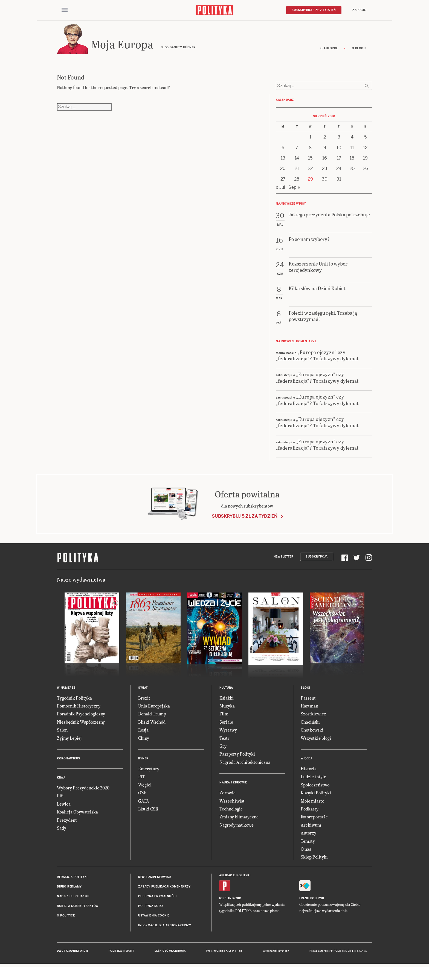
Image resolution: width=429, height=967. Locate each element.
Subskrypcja (317, 558)
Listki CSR (148, 810)
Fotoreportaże (314, 818)
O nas (306, 850)
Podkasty (309, 810)
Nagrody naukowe (236, 826)
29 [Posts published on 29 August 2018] (310, 181)
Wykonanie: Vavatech (276, 952)
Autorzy (308, 834)
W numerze (66, 689)
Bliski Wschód (152, 723)
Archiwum (311, 826)
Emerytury (148, 770)
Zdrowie (227, 794)
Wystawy (228, 731)
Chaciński (310, 723)
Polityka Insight (121, 952)
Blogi (305, 689)
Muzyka (227, 707)
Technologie (231, 810)
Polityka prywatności (157, 898)
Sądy (61, 829)
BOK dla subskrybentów (78, 907)
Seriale (226, 723)
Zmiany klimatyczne (239, 818)
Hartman (309, 707)
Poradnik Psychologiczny (81, 715)
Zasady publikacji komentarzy (164, 888)
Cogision (221, 952)
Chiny (143, 739)
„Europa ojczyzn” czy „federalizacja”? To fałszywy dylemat (317, 356)
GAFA (143, 802)
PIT (141, 778)
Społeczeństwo (315, 786)
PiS (60, 797)
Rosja (143, 731)
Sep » (294, 189)
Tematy (308, 842)
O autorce (329, 50)
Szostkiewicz (313, 715)
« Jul (280, 189)
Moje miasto (312, 802)
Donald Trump (152, 715)
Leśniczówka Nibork (170, 952)
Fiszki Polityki (311, 900)
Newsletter (284, 558)
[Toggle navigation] (64, 10)
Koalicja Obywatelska (77, 813)
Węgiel (145, 786)
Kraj (61, 779)
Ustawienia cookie (153, 917)
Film (223, 715)
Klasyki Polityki (316, 794)
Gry (223, 747)
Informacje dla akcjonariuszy (164, 927)
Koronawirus (68, 760)
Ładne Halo (235, 952)
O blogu (359, 50)
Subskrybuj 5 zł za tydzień (244, 518)
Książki (226, 699)
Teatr (224, 739)
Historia (309, 770)
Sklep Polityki (314, 858)
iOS (222, 900)
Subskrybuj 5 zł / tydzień (314, 10)
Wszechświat (232, 802)
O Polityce (66, 917)
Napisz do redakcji (73, 898)
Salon (62, 731)
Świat (143, 689)
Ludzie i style (313, 778)
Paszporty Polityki (237, 755)
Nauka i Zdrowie (233, 784)
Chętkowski (312, 731)
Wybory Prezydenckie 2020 (83, 789)
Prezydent (67, 821)
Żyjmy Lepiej (69, 739)
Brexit (144, 699)
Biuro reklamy (69, 888)
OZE (142, 794)
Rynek (143, 760)
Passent (308, 699)
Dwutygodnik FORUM (72, 952)
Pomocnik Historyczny (78, 707)
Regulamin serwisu (154, 878)
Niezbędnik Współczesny (81, 723)
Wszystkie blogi (316, 739)
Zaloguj (359, 10)
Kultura (226, 689)
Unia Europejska (154, 707)
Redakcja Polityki (72, 878)
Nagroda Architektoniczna (244, 763)
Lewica (64, 805)
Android (234, 900)
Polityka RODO (150, 907)
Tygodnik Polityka (74, 699)
